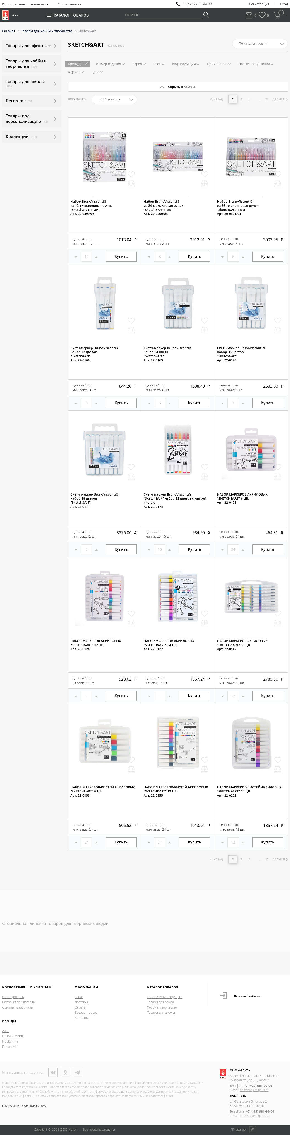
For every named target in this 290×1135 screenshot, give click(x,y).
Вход (284, 4)
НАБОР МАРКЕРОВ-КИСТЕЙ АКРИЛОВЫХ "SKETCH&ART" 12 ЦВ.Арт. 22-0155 (176, 791)
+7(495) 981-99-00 (197, 4)
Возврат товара (86, 1012)
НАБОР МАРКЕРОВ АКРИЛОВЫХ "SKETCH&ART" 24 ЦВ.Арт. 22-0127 (169, 645)
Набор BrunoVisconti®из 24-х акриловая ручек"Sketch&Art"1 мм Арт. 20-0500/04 (163, 207)
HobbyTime (10, 1041)
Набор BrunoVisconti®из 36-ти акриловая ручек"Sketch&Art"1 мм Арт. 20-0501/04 (238, 207)
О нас (79, 997)
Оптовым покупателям (18, 1002)
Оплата (80, 1007)
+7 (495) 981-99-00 (258, 1086)
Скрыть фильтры (181, 87)
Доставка (81, 1002)
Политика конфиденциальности (24, 1106)
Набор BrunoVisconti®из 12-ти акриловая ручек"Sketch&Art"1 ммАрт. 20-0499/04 (91, 207)
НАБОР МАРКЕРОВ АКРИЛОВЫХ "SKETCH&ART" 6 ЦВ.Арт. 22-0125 (242, 498)
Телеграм (77, 1072)
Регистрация (259, 4)
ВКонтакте (53, 1072)
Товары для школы (161, 1012)
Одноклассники (65, 1072)
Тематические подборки (164, 997)
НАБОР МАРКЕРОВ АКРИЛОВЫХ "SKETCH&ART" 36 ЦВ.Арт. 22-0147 (242, 645)
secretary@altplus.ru (254, 1090)
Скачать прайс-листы (17, 1007)
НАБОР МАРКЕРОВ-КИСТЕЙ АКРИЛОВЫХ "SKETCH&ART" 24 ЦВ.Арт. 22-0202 (249, 791)
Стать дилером (13, 997)
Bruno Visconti (12, 1036)
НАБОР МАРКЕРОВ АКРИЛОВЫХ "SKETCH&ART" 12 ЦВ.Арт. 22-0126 (95, 645)
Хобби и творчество (162, 1007)
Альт (5, 1031)
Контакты (81, 1018)
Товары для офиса (160, 1002)
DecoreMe (9, 1046)
